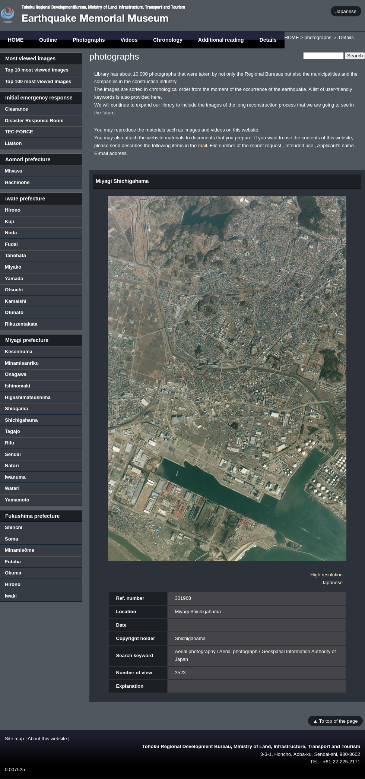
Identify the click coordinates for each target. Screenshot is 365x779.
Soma (11, 539)
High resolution (326, 574)
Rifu (9, 443)
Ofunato (14, 312)
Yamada (14, 278)
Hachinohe (17, 182)
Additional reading (221, 40)
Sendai (13, 454)
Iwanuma (15, 477)
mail (202, 145)
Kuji (9, 221)
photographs (317, 37)
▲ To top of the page (335, 720)
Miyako (13, 267)
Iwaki (11, 596)
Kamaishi (15, 301)
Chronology (167, 40)
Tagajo (12, 431)
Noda (11, 232)
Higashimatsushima (28, 397)
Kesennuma (18, 351)
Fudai (11, 244)
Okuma (13, 573)
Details (268, 40)
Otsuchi (14, 289)
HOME (15, 40)
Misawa (13, 171)
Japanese (346, 11)
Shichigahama (21, 420)
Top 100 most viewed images (38, 81)
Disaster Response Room (34, 120)
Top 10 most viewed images (37, 70)
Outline (48, 40)
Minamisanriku (22, 363)
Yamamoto (17, 500)
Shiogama (16, 408)
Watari (12, 488)
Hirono (12, 210)
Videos (129, 40)
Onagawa (15, 374)
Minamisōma (19, 550)
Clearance (16, 109)
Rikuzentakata (21, 324)
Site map (14, 738)
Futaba (13, 561)
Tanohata (15, 255)
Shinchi (13, 527)
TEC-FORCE (19, 131)
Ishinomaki (17, 386)
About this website (47, 738)
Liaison (13, 143)
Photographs (89, 40)
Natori (12, 465)
